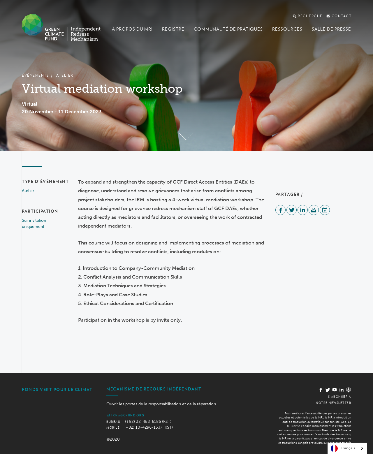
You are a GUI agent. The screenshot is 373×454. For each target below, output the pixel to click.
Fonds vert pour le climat (57, 389)
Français (343, 448)
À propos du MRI (132, 29)
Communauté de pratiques (228, 29)
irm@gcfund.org (125, 415)
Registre (173, 29)
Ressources (287, 29)
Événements (35, 75)
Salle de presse (331, 29)
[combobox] (347, 448)
